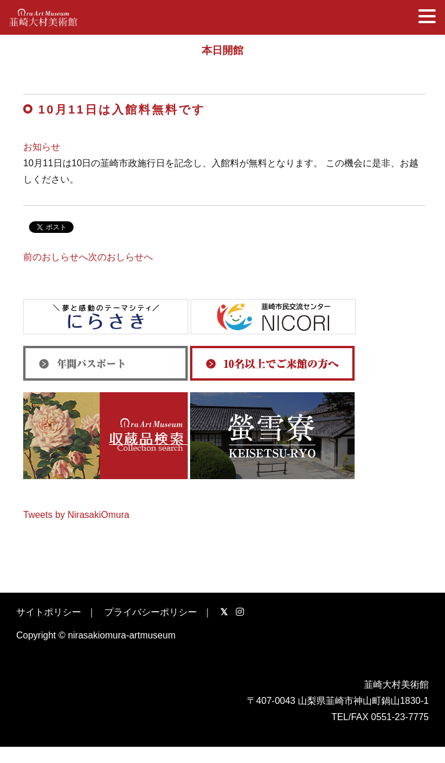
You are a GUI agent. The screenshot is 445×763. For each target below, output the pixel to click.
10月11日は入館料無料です (121, 109)
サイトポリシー (48, 612)
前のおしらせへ (55, 257)
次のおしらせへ (120, 257)
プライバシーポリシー (150, 612)
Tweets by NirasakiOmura (76, 515)
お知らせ (41, 147)
